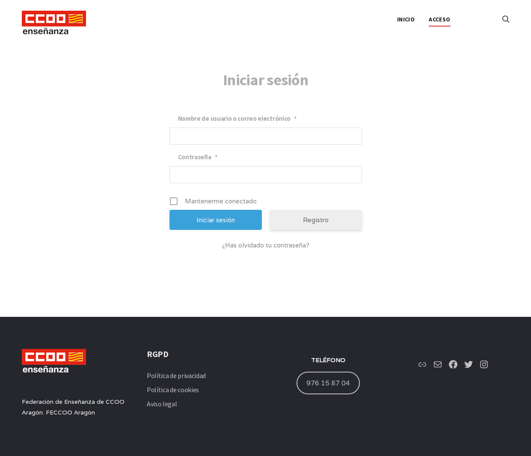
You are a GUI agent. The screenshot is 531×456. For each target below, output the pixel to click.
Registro (316, 220)
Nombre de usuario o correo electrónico (237, 118)
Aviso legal (162, 403)
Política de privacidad (176, 375)
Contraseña (197, 157)
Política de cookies (173, 389)
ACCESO (439, 19)
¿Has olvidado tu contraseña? (265, 245)
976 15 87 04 (328, 383)
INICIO (406, 19)
